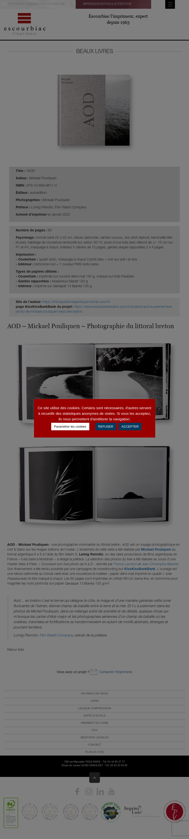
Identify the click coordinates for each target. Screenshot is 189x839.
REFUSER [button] (105, 426)
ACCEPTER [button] (130, 426)
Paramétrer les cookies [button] (70, 426)
